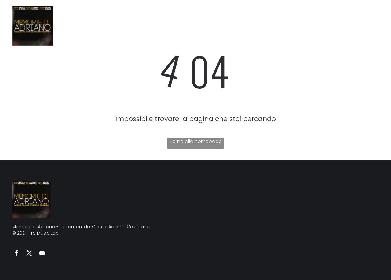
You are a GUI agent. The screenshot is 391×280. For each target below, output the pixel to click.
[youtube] (42, 254)
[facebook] (16, 254)
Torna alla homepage (196, 141)
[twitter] (29, 254)
